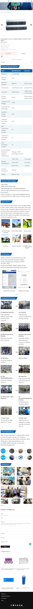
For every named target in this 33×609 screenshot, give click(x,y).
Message (2, 521)
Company (3, 533)
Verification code (4, 541)
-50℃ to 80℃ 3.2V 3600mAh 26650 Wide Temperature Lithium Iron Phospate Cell (7, 588)
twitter (14, 59)
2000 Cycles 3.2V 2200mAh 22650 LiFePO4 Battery (22, 588)
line (17, 59)
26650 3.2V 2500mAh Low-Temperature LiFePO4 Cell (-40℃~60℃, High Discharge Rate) (8, 569)
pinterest (16, 59)
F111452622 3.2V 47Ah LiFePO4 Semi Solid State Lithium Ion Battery (22, 569)
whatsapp (19, 59)
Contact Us (23, 53)
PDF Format (2, 56)
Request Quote (8, 53)
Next (31, 25)
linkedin (13, 59)
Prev (2, 25)
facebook (11, 59)
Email (2, 513)
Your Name (3, 537)
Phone (2, 517)
